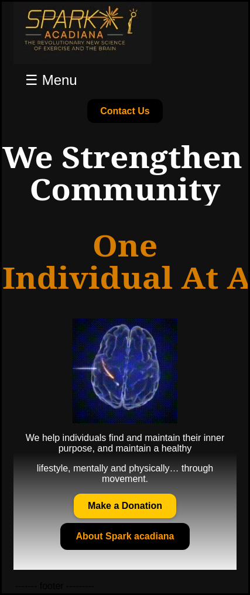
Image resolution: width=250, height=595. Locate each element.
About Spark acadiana (125, 536)
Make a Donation (125, 506)
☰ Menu (51, 80)
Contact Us (124, 111)
